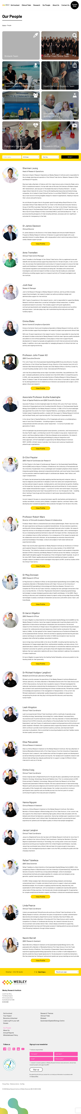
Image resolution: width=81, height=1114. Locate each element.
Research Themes (47, 1013)
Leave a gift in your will (11, 1021)
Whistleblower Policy (10, 1035)
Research (36, 5)
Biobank (43, 1018)
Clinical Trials (26, 5)
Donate (5, 1023)
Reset (70, 157)
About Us (56, 5)
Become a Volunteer (10, 1018)
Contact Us (65, 5)
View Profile (40, 244)
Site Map (22, 1084)
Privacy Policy (35, 1076)
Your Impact (7, 1016)
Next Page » (42, 972)
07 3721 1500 (5, 1001)
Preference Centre (14, 1084)
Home (4, 25)
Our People (46, 5)
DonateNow (74, 5)
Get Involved (15, 5)
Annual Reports (8, 1033)
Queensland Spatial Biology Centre (53, 1021)
